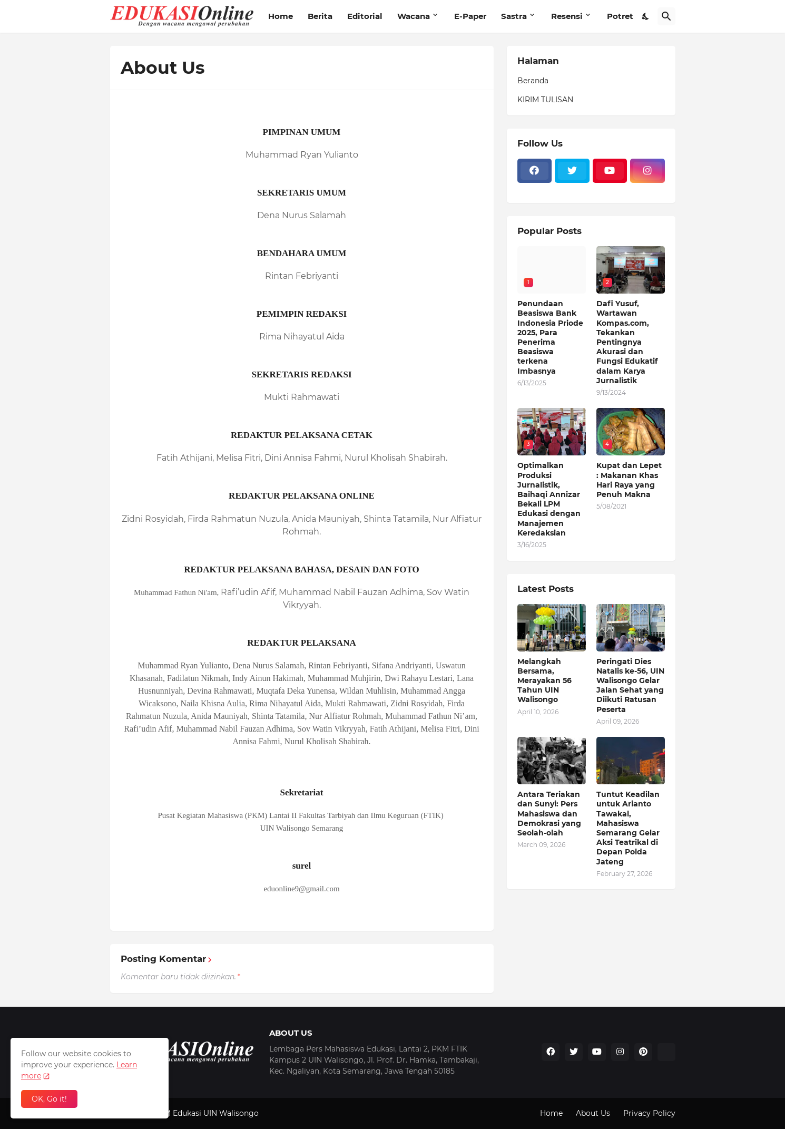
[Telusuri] (666, 16)
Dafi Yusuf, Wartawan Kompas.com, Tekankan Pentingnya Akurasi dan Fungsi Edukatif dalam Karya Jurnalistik (627, 342)
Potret (620, 16)
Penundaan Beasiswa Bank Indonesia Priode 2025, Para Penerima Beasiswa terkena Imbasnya (550, 337)
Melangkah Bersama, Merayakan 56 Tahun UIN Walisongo (544, 681)
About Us (593, 1113)
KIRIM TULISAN (545, 99)
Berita (320, 16)
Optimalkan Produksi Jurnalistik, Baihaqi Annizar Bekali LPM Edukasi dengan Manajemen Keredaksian (549, 499)
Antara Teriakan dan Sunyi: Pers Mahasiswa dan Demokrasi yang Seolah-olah (549, 814)
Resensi (567, 16)
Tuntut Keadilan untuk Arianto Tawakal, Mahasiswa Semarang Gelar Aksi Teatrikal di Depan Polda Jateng (628, 828)
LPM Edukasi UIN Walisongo (206, 1113)
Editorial (364, 16)
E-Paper (470, 16)
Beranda (532, 80)
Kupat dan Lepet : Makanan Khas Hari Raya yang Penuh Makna (629, 480)
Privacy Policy (649, 1113)
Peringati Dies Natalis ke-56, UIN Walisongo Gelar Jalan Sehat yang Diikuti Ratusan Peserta (630, 685)
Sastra (514, 16)
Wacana (413, 16)
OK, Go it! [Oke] (49, 1099)
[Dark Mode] (646, 16)
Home (280, 16)
